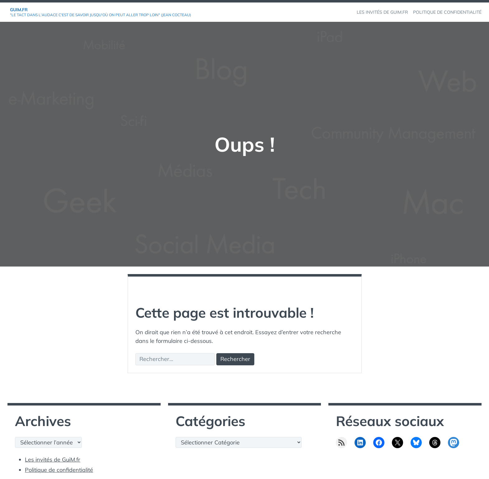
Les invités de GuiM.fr (52, 459)
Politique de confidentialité (59, 469)
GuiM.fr (19, 9)
